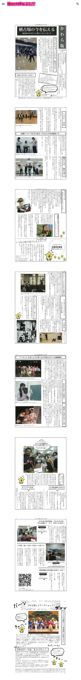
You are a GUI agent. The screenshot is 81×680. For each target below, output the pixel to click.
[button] (3, 4)
